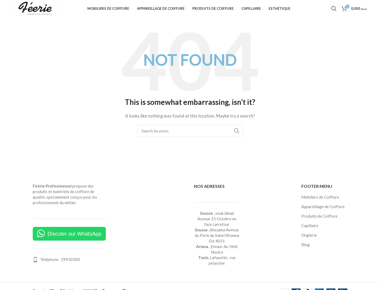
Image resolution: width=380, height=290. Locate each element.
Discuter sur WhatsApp (75, 239)
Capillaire (309, 230)
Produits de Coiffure (319, 221)
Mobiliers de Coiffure (320, 202)
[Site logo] (35, 10)
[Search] (334, 11)
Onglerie (309, 240)
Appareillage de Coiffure (323, 211)
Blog (305, 249)
